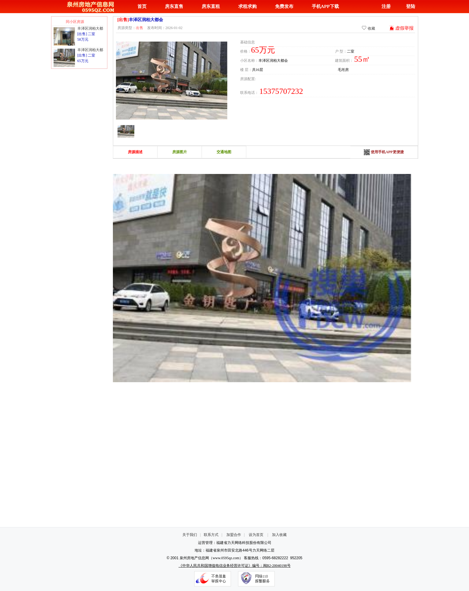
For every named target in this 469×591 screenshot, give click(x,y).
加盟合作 (233, 535)
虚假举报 (401, 28)
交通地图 (224, 152)
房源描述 (135, 152)
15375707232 (281, 91)
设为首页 (256, 535)
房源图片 (179, 152)
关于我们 (189, 535)
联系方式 (211, 535)
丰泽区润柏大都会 (92, 28)
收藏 (368, 28)
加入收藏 (279, 535)
